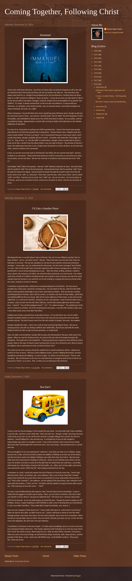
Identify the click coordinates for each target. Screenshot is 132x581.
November (100, 107)
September (100, 114)
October (99, 110)
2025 (96, 51)
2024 (96, 55)
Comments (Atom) (22, 561)
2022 (96, 62)
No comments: (46, 189)
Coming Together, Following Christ (62, 11)
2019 (96, 73)
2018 (96, 77)
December (100, 87)
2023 (96, 58)
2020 (96, 69)
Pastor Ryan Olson (114, 29)
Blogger (78, 576)
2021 (96, 66)
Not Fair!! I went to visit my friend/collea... (111, 102)
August (99, 118)
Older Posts (79, 556)
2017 (96, 80)
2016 (96, 84)
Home (46, 556)
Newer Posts (11, 556)
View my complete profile (113, 33)
